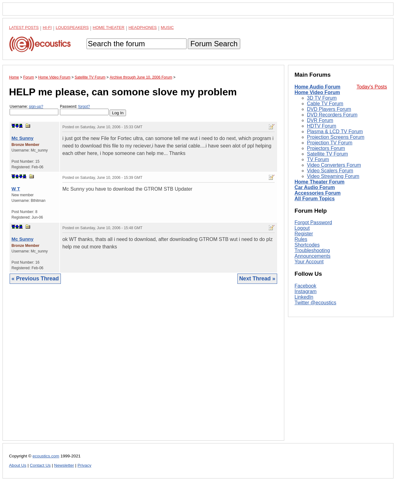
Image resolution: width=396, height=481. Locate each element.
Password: (84, 109)
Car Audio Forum (315, 187)
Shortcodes (307, 244)
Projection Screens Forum (335, 137)
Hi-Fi (47, 27)
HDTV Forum (321, 126)
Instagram (306, 291)
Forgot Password (313, 222)
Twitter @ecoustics (315, 302)
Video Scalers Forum (330, 170)
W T (15, 188)
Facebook (305, 285)
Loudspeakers (72, 27)
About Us (17, 465)
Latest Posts (24, 27)
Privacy (85, 465)
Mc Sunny (22, 138)
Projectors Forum (326, 148)
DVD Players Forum (329, 109)
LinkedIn (304, 297)
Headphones (142, 27)
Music (167, 27)
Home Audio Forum (317, 86)
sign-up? (36, 106)
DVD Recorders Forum (332, 114)
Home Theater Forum (319, 181)
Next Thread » (257, 278)
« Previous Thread (35, 278)
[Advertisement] (143, 367)
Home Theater (108, 27)
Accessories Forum (318, 193)
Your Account (309, 261)
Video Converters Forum (334, 165)
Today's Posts (372, 86)
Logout (302, 228)
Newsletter (64, 465)
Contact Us (40, 465)
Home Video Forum (317, 92)
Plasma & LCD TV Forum (335, 131)
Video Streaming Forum (333, 176)
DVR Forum (320, 120)
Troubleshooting (312, 250)
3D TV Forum (322, 98)
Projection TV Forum (329, 142)
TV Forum (318, 159)
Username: (34, 109)
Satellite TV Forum (327, 154)
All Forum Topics (315, 198)
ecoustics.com (46, 456)
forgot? (84, 106)
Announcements (313, 256)
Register (304, 233)
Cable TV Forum (325, 103)
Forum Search (213, 43)
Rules (301, 239)
